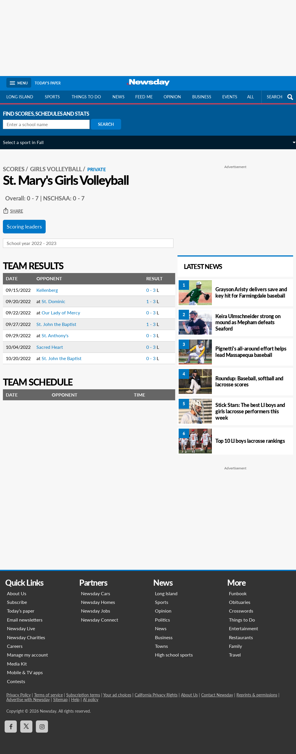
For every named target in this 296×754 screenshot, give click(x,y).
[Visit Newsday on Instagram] (42, 726)
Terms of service (48, 694)
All (250, 96)
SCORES (17, 165)
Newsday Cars (95, 593)
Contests (16, 681)
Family (235, 646)
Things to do (86, 96)
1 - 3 (144, 297)
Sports (52, 96)
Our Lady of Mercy (64, 308)
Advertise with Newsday (28, 699)
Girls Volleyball (59, 165)
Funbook (238, 593)
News (118, 96)
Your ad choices (117, 694)
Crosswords (241, 610)
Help (75, 699)
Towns (161, 646)
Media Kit (17, 663)
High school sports (174, 654)
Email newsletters (24, 619)
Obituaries (239, 602)
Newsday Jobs (95, 610)
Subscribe (17, 602)
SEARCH (281, 97)
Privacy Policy (18, 694)
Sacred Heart (53, 343)
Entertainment (243, 628)
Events (229, 96)
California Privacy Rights (156, 694)
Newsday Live (21, 628)
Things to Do (242, 619)
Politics (162, 619)
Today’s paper (20, 610)
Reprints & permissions (256, 694)
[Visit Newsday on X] (26, 726)
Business (201, 96)
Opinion (172, 96)
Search (109, 124)
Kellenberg (50, 286)
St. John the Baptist (60, 320)
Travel (235, 654)
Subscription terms (83, 694)
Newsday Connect (99, 619)
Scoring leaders (27, 223)
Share (16, 207)
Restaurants (241, 637)
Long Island (19, 96)
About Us (16, 593)
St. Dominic (57, 297)
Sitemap (60, 699)
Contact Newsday (217, 694)
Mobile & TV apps (25, 672)
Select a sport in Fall (26, 142)
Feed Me (144, 96)
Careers (15, 646)
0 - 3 (144, 286)
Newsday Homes (98, 602)
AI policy (90, 699)
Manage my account (27, 654)
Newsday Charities (26, 637)
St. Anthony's (58, 331)
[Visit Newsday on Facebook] (11, 726)
